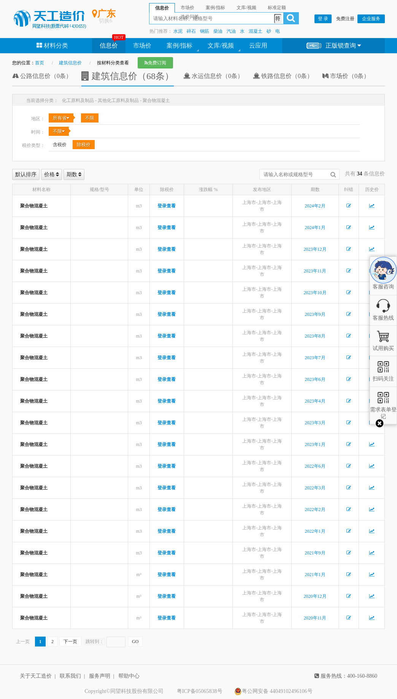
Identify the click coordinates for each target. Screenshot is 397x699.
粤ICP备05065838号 (199, 691)
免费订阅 (155, 62)
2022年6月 (315, 466)
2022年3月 (315, 487)
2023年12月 (315, 249)
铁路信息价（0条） (283, 76)
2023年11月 (315, 271)
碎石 (191, 31)
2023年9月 (315, 314)
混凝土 (255, 31)
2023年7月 (315, 357)
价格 (51, 174)
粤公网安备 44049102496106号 (273, 691)
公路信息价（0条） (42, 76)
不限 (89, 118)
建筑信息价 (70, 62)
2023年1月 (315, 444)
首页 (39, 62)
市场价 (142, 45)
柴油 (217, 31)
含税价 (60, 144)
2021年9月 (315, 553)
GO (135, 641)
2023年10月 (315, 292)
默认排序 (26, 174)
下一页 (70, 641)
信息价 (109, 45)
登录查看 (166, 206)
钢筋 (204, 31)
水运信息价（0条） (213, 76)
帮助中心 (129, 676)
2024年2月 (315, 206)
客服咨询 (383, 280)
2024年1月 (315, 227)
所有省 (61, 118)
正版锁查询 (333, 45)
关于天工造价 (36, 676)
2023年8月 (315, 336)
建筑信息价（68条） (127, 76)
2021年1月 (315, 574)
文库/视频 (220, 45)
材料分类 (52, 45)
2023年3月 (315, 422)
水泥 (178, 31)
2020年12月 (315, 596)
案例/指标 (179, 45)
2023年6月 (315, 379)
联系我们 (70, 676)
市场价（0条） (346, 76)
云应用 (258, 45)
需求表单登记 (383, 409)
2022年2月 (315, 509)
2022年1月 (315, 531)
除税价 (84, 144)
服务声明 (99, 676)
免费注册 (345, 18)
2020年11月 (315, 618)
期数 (74, 174)
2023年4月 (315, 401)
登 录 (323, 18)
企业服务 (371, 18)
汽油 (231, 31)
